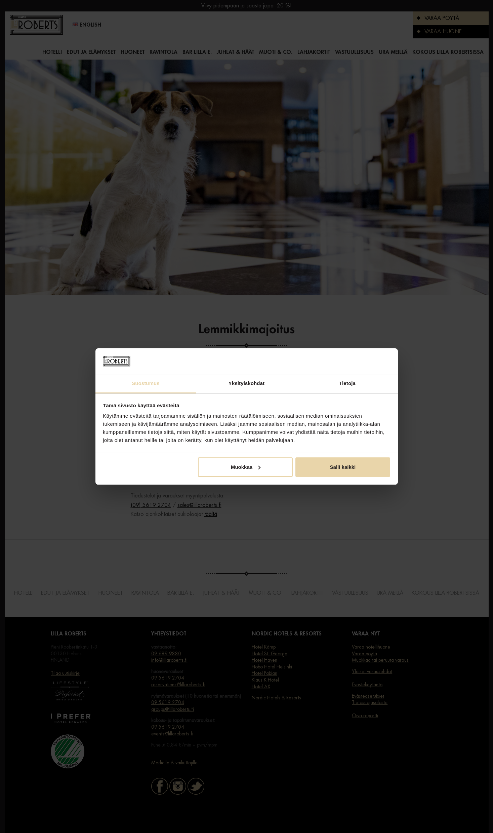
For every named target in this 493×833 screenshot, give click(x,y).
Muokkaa (245, 467)
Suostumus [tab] (146, 383)
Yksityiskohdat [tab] (246, 383)
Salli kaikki (343, 467)
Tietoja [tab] (347, 383)
